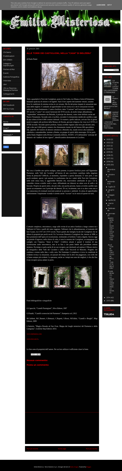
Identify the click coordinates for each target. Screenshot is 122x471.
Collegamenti (8, 94)
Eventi (5, 73)
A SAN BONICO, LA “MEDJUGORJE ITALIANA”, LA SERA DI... (111, 282)
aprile (110, 200)
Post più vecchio (91, 449)
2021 (108, 146)
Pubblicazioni (8, 56)
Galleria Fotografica (11, 77)
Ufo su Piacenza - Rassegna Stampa (10, 89)
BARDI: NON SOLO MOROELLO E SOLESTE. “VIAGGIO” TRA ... (111, 230)
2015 (108, 165)
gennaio (111, 214)
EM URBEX (7, 60)
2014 (108, 297)
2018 (108, 155)
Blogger (88, 467)
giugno (111, 190)
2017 (108, 158)
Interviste (7, 81)
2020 (108, 149)
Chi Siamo (7, 52)
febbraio (111, 208)
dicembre (111, 169)
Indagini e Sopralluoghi (8, 65)
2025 (108, 139)
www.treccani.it (32, 339)
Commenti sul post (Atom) (64, 454)
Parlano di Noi (9, 69)
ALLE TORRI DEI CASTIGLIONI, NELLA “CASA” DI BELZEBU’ (111, 256)
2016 (108, 162)
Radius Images (74, 467)
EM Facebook (8, 105)
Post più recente (32, 449)
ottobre (111, 175)
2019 (108, 152)
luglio (110, 187)
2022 (108, 143)
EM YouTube (8, 109)
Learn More (100, 5)
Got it (109, 5)
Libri (5, 84)
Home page (62, 449)
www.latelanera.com (34, 334)
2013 (108, 301)
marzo (111, 203)
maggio (111, 195)
